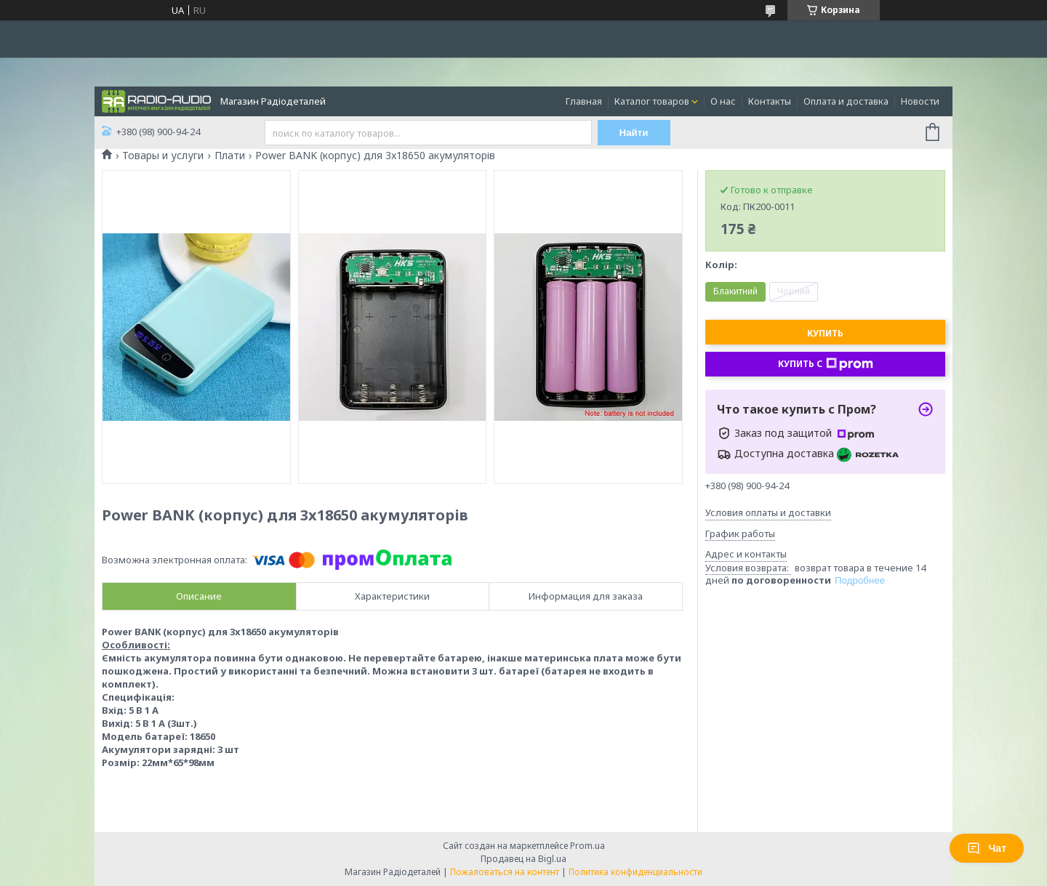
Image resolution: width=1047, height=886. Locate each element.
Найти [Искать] (634, 132)
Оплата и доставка (845, 101)
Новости (920, 101)
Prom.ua (587, 845)
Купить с (825, 364)
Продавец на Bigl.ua (523, 859)
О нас (723, 101)
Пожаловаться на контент (504, 872)
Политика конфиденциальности (635, 872)
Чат (986, 848)
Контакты (769, 101)
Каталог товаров (651, 101)
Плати (229, 155)
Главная (584, 101)
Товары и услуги (163, 155)
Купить (825, 333)
